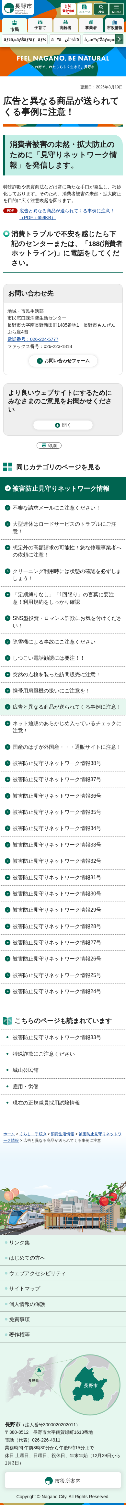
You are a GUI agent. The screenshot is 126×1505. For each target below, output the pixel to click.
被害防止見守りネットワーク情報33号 (57, 845)
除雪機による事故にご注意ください (54, 642)
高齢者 (65, 28)
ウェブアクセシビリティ (37, 1273)
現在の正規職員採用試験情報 (46, 1103)
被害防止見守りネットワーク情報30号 (57, 893)
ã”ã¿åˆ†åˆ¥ (65, 39)
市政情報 (114, 28)
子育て (40, 28)
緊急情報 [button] (68, 11)
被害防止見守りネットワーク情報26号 (57, 958)
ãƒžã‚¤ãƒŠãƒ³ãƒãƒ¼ (25, 39)
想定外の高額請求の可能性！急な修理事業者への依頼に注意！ (67, 551)
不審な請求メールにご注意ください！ (57, 508)
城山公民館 (26, 1070)
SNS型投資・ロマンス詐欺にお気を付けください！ (67, 621)
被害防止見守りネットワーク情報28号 (57, 926)
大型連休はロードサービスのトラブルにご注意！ (64, 527)
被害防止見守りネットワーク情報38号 (57, 763)
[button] (101, 9)
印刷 (52, 445)
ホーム (9, 1134)
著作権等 (19, 1334)
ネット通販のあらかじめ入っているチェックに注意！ (67, 727)
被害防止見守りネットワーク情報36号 (57, 796)
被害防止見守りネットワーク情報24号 (57, 991)
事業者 (91, 28)
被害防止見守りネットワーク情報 (60, 488)
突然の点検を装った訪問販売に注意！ (57, 674)
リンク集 (19, 1242)
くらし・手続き (33, 1134)
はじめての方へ (27, 1258)
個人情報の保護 (27, 1304)
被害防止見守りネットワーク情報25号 (57, 975)
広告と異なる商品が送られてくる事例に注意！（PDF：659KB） (67, 214)
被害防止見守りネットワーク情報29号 (57, 910)
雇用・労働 (26, 1086)
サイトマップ (24, 1288)
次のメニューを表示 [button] (119, 39)
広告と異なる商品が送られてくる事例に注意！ (67, 707)
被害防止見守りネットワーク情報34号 (57, 828)
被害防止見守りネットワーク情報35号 (57, 812)
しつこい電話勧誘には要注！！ (49, 658)
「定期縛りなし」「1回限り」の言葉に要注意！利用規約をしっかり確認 (63, 598)
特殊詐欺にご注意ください (44, 1054)
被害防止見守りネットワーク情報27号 (57, 942)
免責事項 (19, 1319)
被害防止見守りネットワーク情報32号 (57, 861)
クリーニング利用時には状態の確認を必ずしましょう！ (67, 574)
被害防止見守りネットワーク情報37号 (57, 779)
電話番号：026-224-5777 (32, 339)
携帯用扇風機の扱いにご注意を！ (51, 690)
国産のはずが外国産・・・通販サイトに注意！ (67, 747)
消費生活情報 (62, 1134)
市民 (14, 29)
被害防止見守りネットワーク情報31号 (57, 877)
